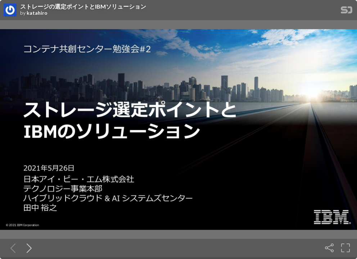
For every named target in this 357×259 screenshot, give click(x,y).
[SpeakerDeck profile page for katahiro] (10, 10)
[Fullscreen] (345, 248)
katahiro (37, 12)
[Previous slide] (11, 248)
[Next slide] (27, 248)
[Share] (329, 248)
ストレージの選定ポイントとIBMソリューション (83, 6)
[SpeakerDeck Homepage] (346, 11)
